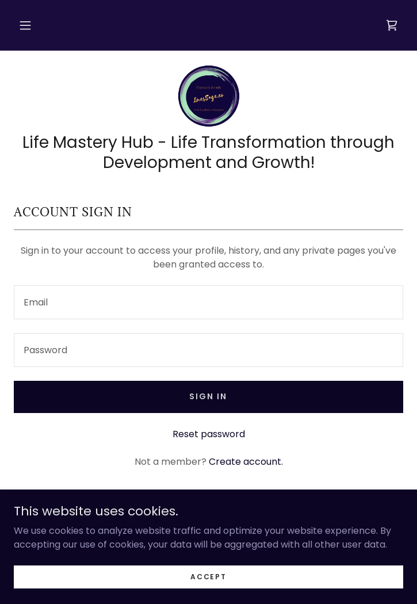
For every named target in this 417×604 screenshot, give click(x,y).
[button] (25, 25)
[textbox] (208, 302)
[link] (391, 25)
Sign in (208, 396)
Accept (208, 576)
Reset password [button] (209, 434)
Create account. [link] (246, 461)
